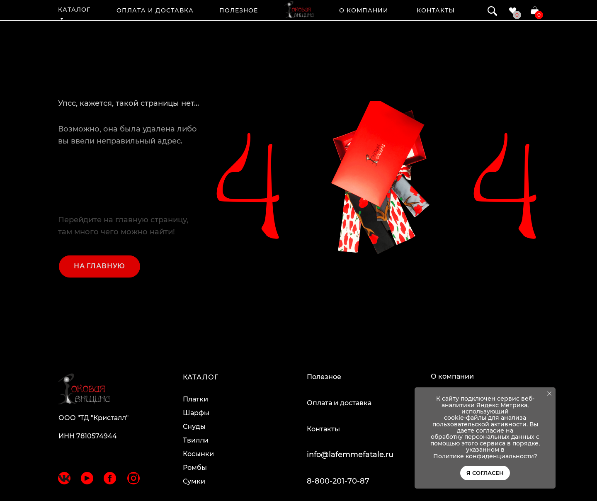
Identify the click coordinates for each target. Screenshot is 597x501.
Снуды (194, 426)
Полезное (324, 377)
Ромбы (195, 468)
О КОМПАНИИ (364, 10)
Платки (195, 399)
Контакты (323, 429)
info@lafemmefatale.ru (350, 454)
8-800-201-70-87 (338, 481)
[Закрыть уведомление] (549, 393)
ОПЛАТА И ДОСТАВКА (155, 10)
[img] (298, 9)
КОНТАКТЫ (436, 10)
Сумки (194, 481)
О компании (452, 376)
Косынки (198, 454)
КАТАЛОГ (74, 9)
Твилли (196, 440)
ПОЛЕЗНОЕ (238, 10)
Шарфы (196, 413)
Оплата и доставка (339, 403)
